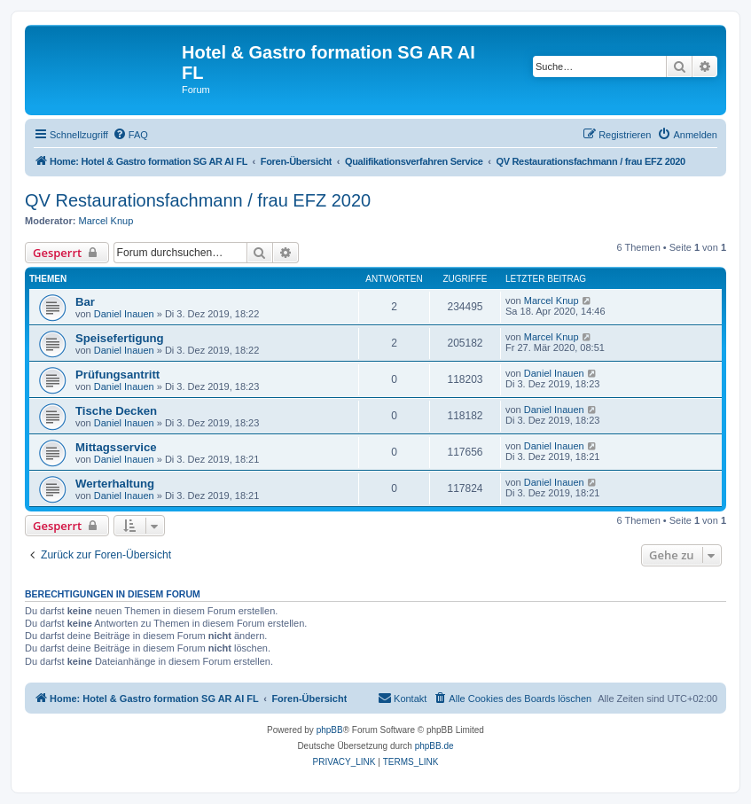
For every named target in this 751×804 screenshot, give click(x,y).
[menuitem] (130, 134)
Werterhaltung (114, 483)
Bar (85, 301)
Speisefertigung (119, 338)
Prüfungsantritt (117, 374)
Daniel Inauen (124, 313)
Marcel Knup (106, 220)
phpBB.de (434, 746)
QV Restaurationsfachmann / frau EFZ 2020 (198, 200)
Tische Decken (116, 411)
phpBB (330, 730)
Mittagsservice (116, 447)
